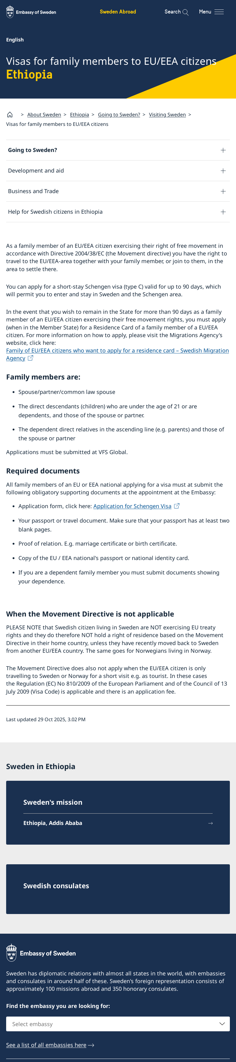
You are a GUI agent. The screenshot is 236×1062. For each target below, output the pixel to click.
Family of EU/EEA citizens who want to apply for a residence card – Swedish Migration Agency (117, 354)
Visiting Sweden (167, 114)
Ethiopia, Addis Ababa (52, 823)
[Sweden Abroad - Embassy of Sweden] (37, 11)
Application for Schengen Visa (132, 506)
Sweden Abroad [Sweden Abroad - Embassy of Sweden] (118, 11)
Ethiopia (79, 114)
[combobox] (118, 1024)
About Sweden (44, 114)
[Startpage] (12, 114)
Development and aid (36, 170)
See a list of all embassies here (46, 1045)
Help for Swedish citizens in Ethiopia (55, 212)
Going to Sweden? (119, 114)
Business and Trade (33, 191)
